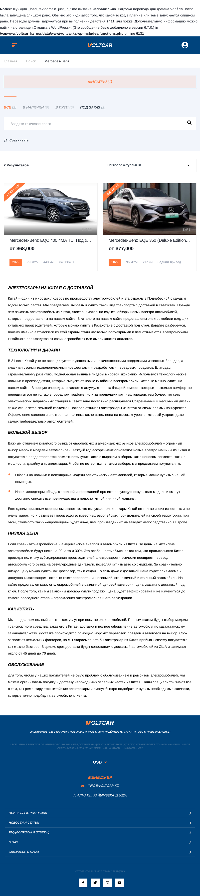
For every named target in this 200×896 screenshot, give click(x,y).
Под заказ (93, 107)
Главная (10, 61)
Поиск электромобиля (28, 812)
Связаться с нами (24, 851)
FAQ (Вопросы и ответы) (29, 832)
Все (10, 107)
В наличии (36, 107)
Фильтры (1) (100, 81)
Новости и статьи (24, 822)
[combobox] (148, 164)
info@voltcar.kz (100, 785)
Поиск (31, 61)
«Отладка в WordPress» (51, 27)
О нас (13, 841)
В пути (64, 107)
